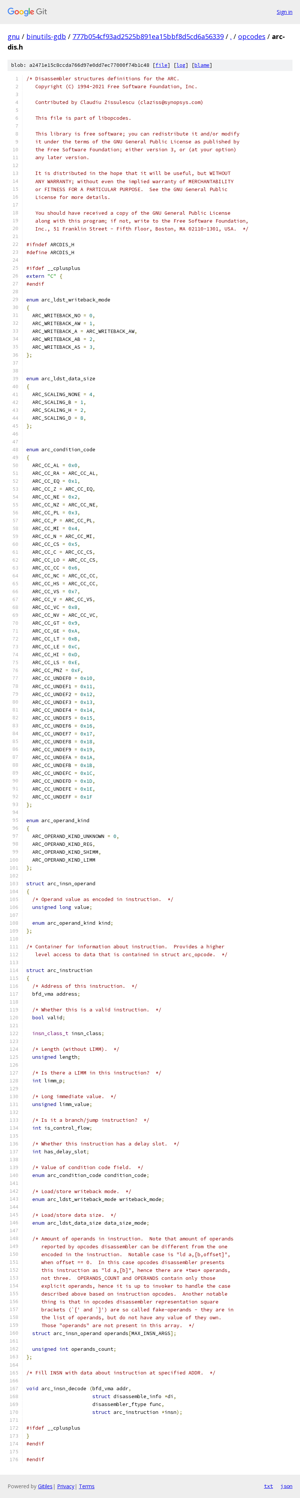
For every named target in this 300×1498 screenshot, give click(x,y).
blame (202, 65)
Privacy (65, 1486)
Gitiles (45, 1486)
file (161, 65)
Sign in (284, 11)
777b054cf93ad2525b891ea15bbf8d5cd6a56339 (148, 36)
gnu (14, 36)
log (180, 65)
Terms (87, 1486)
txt (268, 1486)
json (286, 1486)
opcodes (251, 36)
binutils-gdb (46, 36)
